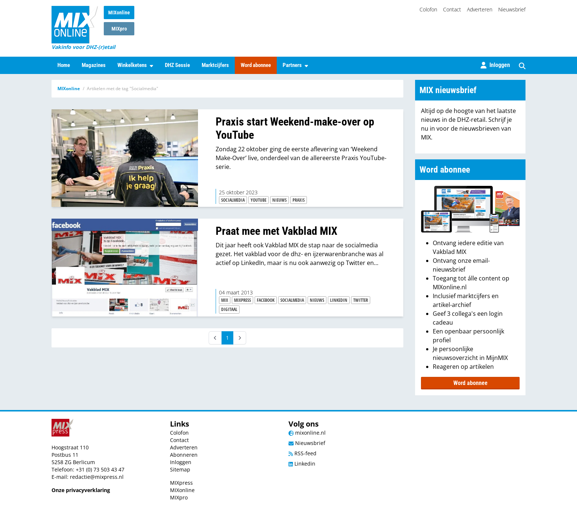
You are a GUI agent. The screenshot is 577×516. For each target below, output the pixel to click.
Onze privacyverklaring (81, 490)
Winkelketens (135, 65)
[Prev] (215, 337)
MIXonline (119, 12)
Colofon (428, 9)
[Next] (239, 337)
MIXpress (181, 482)
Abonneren (184, 454)
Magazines (94, 65)
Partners (295, 65)
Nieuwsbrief (511, 9)
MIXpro (119, 29)
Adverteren (479, 9)
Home (63, 65)
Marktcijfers (215, 65)
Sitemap (180, 469)
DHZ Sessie (177, 65)
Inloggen (180, 462)
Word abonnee (256, 65)
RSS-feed (302, 453)
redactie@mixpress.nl (97, 476)
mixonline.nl (307, 432)
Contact (452, 9)
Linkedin (301, 463)
